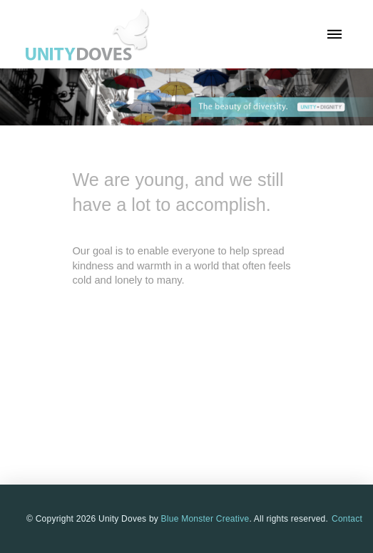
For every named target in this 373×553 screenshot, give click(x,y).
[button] (334, 34)
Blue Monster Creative (205, 519)
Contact (347, 519)
